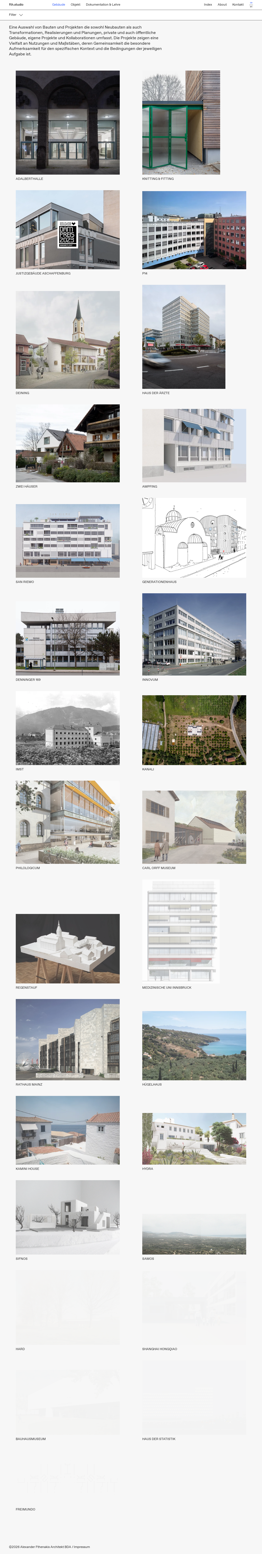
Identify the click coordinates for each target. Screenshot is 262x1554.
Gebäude (58, 5)
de (251, 3)
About (222, 5)
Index (208, 5)
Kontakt (238, 5)
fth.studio (16, 5)
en (251, 6)
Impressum (82, 1547)
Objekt (75, 5)
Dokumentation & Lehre (103, 5)
